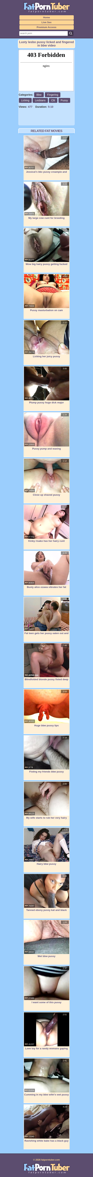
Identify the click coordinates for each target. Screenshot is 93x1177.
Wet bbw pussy (46, 939)
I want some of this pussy (46, 985)
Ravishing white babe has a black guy (46, 1123)
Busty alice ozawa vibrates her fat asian (46, 571)
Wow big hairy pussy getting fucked (46, 247)
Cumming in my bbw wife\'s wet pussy (46, 1077)
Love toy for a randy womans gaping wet (46, 1033)
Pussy (64, 100)
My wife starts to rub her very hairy (46, 800)
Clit (53, 100)
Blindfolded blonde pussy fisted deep (46, 662)
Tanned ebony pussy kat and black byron (46, 894)
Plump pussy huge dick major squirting (46, 387)
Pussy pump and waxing (46, 431)
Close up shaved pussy (46, 477)
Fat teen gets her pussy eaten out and (46, 616)
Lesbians (40, 100)
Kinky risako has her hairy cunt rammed (46, 525)
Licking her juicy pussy (46, 339)
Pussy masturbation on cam (46, 293)
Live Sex (46, 22)
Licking (25, 100)
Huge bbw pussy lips (46, 708)
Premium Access (46, 27)
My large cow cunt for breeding (46, 200)
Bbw (39, 94)
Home (46, 17)
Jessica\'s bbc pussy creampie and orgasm (46, 156)
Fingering (52, 94)
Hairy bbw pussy (46, 846)
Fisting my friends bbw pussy (46, 754)
